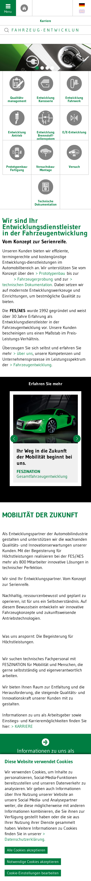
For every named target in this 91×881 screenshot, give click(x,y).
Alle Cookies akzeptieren (26, 850)
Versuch (74, 154)
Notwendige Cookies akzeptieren (33, 861)
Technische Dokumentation (45, 190)
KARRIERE (24, 726)
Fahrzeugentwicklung (32, 364)
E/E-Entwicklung (74, 120)
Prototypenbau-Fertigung (17, 156)
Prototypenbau (52, 273)
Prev (14, 438)
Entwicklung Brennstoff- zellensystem (45, 123)
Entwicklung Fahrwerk (74, 87)
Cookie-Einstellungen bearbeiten (33, 873)
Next (77, 438)
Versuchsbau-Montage (45, 156)
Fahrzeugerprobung (35, 279)
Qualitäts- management (17, 87)
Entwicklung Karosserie (45, 87)
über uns (25, 353)
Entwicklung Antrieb (17, 121)
